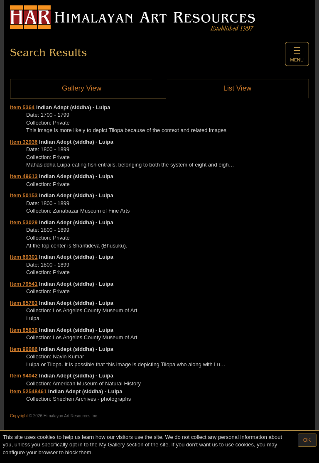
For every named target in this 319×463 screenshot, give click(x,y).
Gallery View (81, 88)
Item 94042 (24, 375)
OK (307, 440)
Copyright (19, 416)
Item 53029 (24, 222)
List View (237, 88)
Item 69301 (24, 257)
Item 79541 (24, 284)
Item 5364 (22, 107)
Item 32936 (24, 142)
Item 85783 (24, 303)
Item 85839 (24, 330)
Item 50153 (24, 195)
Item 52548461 (28, 391)
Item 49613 (24, 176)
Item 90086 (24, 349)
